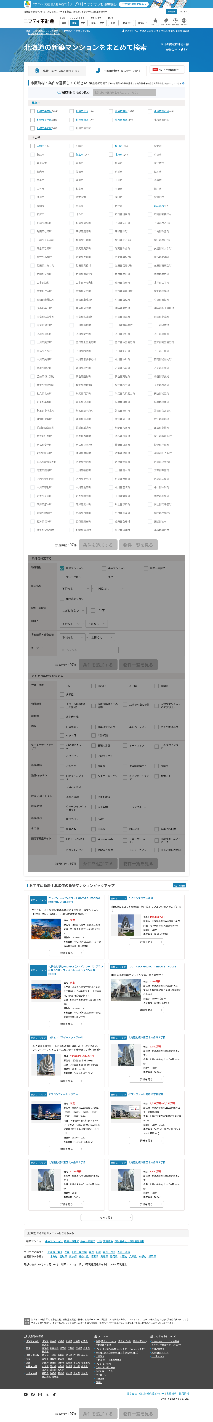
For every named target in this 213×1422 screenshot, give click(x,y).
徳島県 (84, 1366)
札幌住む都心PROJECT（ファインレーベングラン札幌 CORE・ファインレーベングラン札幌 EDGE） (75, 970)
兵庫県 (133, 1256)
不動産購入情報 (103, 1344)
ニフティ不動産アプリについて (166, 1344)
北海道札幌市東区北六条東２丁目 (147, 1037)
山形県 (178, 30)
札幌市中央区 (44, 111)
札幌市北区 (82, 111)
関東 (67, 1252)
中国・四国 (109, 1252)
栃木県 (86, 1348)
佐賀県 (53, 1373)
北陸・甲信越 (79, 1252)
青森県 (150, 30)
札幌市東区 (121, 111)
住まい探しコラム (104, 1371)
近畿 (98, 1252)
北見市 (119, 154)
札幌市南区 (82, 119)
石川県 (76, 1355)
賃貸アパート (124, 1341)
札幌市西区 (121, 119)
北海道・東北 (54, 1252)
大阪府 (123, 1256)
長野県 (61, 1355)
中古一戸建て (87, 1241)
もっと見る (106, 1217)
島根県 (69, 1366)
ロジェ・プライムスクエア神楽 (65, 1037)
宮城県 (164, 30)
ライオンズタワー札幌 (140, 898)
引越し (99, 1382)
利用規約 (172, 1393)
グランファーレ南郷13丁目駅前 (145, 1094)
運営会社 (132, 1393)
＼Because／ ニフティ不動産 (165, 1341)
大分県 (76, 1373)
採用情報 (184, 1393)
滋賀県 (69, 1362)
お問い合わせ (157, 1348)
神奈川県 (84, 1256)
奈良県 (76, 1362)
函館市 (40, 146)
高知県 (61, 1369)
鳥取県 (61, 1366)
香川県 (45, 1369)
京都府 (142, 1256)
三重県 (69, 1358)
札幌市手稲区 (44, 128)
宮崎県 (84, 1373)
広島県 (45, 1366)
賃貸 (98, 1341)
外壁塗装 (100, 1378)
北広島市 (159, 205)
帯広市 (79, 154)
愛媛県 (53, 1369)
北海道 (143, 30)
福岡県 (152, 1256)
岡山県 (53, 1366)
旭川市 (119, 146)
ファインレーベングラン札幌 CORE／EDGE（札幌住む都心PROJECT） (74, 900)
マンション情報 (103, 1363)
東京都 (73, 1256)
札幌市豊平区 (44, 119)
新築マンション (119, 1348)
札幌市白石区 (161, 111)
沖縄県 (55, 1376)
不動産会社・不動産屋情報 (129, 1241)
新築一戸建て (71, 1241)
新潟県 (45, 1355)
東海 (91, 1252)
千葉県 (71, 1348)
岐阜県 (53, 1358)
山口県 (76, 1366)
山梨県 (53, 1355)
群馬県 (45, 1351)
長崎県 (61, 1373)
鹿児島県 (46, 1376)
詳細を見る (66, 953)
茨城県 (79, 1348)
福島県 (186, 30)
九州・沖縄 (124, 1252)
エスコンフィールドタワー (63, 1094)
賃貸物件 (108, 1241)
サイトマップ (157, 1356)
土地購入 (100, 1356)
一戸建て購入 (102, 1352)
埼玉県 (94, 1256)
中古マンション (54, 1241)
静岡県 (114, 1256)
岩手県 (157, 30)
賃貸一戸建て (139, 1341)
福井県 (84, 1355)
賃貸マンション (108, 1341)
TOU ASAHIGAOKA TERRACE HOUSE (152, 966)
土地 (99, 1241)
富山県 (69, 1355)
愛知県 (104, 1256)
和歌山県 (85, 1362)
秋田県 (171, 30)
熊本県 (69, 1373)
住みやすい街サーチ (105, 1367)
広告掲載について (160, 1352)
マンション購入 (103, 1348)
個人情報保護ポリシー (151, 1393)
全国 (136, 30)
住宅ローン (101, 1374)
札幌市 (36, 103)
